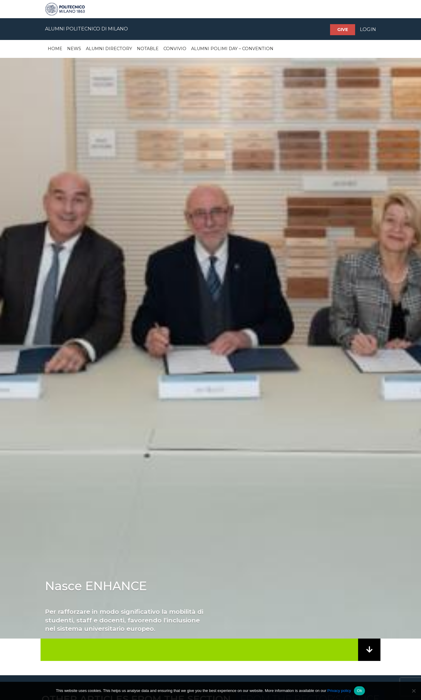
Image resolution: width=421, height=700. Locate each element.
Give (342, 29)
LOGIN (368, 29)
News (74, 48)
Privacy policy (339, 690)
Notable (148, 48)
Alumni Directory (109, 48)
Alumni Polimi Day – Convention (232, 48)
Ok (359, 690)
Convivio (174, 48)
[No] (414, 691)
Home (55, 48)
